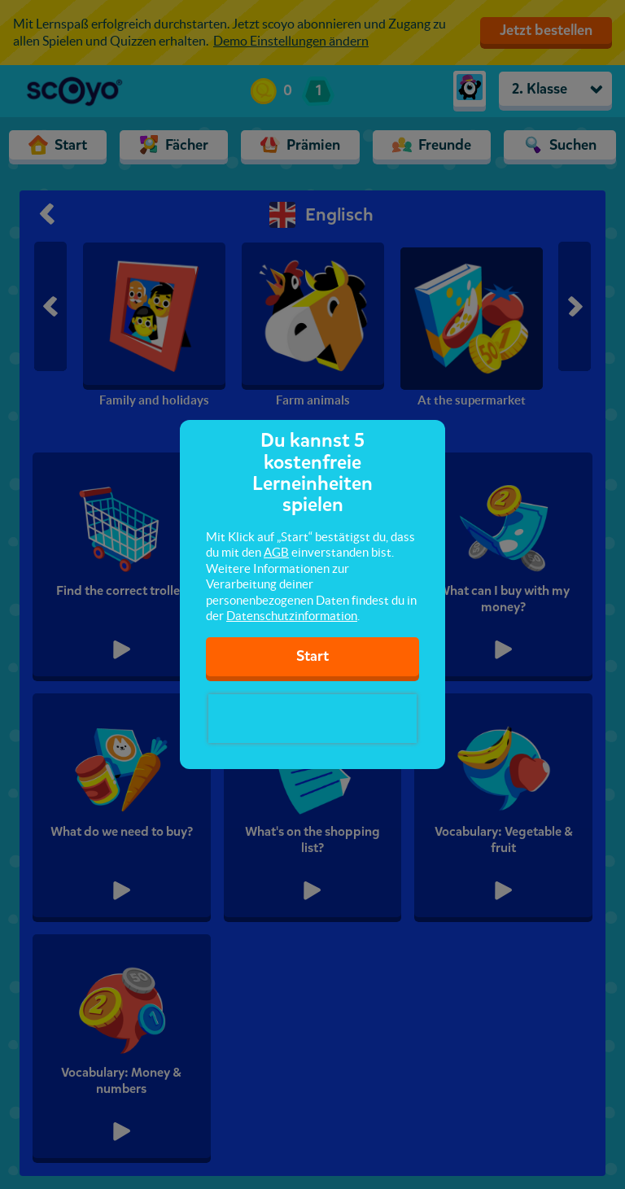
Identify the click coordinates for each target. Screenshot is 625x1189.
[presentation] (312, 718)
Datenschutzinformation (291, 616)
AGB (276, 552)
